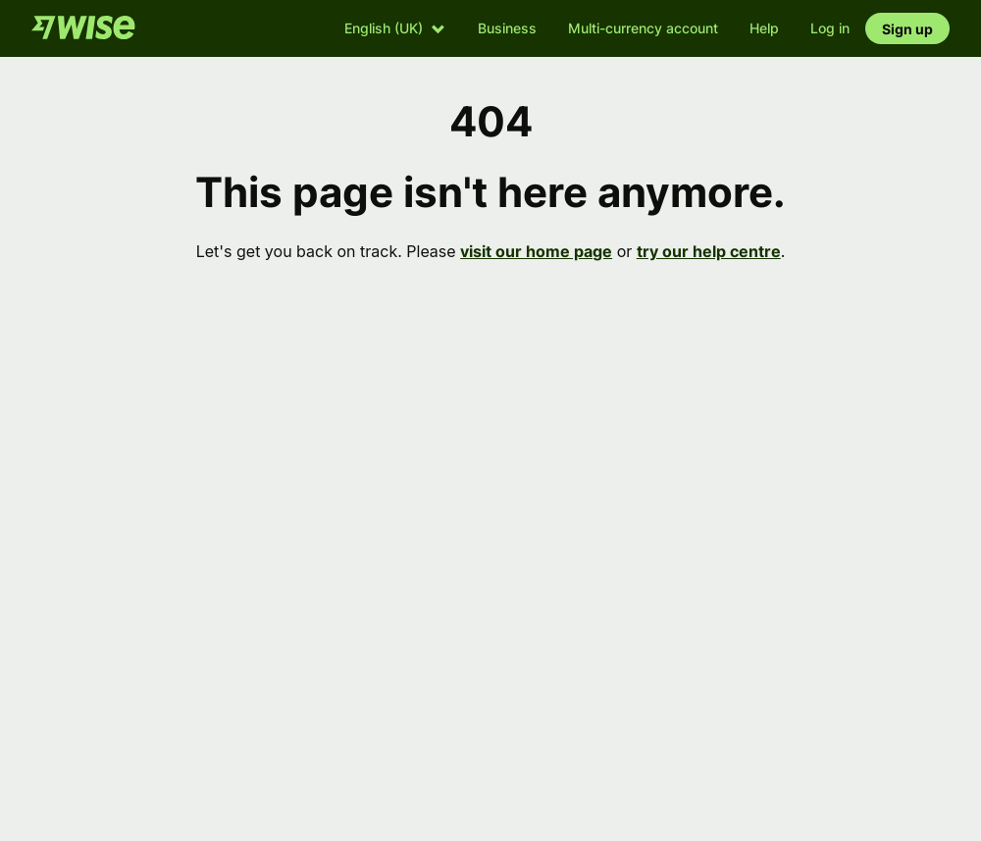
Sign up (907, 29)
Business (507, 28)
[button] (395, 27)
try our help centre (709, 251)
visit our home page (536, 251)
